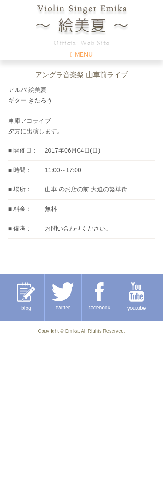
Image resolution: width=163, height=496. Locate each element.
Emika (72, 330)
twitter (62, 296)
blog (26, 296)
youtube (136, 296)
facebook (99, 296)
